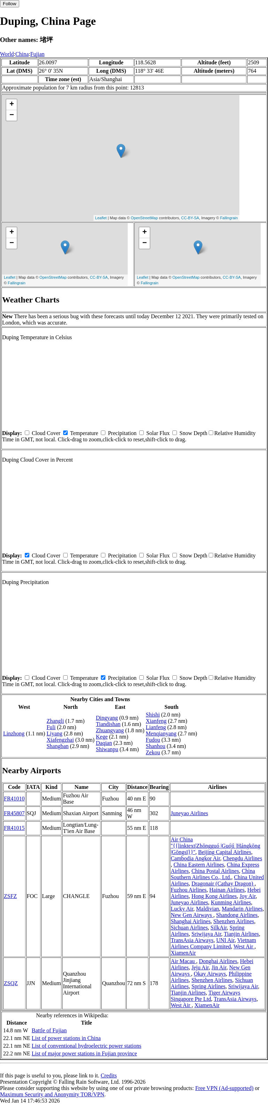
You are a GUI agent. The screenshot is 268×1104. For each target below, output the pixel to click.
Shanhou (155, 746)
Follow (9, 3)
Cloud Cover (46, 433)
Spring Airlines (208, 986)
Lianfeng (156, 727)
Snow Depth (193, 433)
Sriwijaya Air (206, 934)
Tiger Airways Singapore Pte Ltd (205, 996)
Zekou (153, 752)
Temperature (84, 433)
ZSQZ (11, 983)
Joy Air (247, 896)
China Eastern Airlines (198, 865)
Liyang (54, 733)
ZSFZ (10, 896)
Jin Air (218, 967)
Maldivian (207, 909)
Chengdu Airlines (242, 858)
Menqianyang (161, 733)
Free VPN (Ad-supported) (224, 1088)
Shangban (57, 746)
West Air (243, 946)
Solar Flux (158, 433)
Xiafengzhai (60, 740)
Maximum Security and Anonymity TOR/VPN (52, 1094)
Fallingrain (229, 218)
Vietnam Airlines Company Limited (213, 943)
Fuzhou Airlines (189, 890)
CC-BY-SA (190, 218)
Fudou (153, 740)
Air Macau (183, 961)
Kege (102, 737)
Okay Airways (210, 974)
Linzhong (13, 733)
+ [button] (11, 104)
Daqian (104, 743)
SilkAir (218, 928)
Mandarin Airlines (242, 909)
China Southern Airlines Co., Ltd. (213, 874)
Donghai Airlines (218, 961)
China (22, 54)
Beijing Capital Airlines (224, 852)
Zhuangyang (110, 730)
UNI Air (225, 940)
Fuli (50, 727)
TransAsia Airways (192, 940)
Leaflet (101, 218)
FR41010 (14, 799)
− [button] (11, 115)
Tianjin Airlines (241, 934)
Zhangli (55, 721)
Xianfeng (156, 721)
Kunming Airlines (231, 902)
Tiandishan (108, 724)
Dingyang (107, 718)
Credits (108, 1075)
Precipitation (122, 433)
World (7, 54)
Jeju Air (200, 967)
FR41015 (14, 828)
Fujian (37, 54)
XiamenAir (183, 953)
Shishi (153, 715)
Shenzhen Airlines (233, 921)
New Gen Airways (192, 915)
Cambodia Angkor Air (195, 858)
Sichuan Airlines (189, 928)
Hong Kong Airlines (214, 896)
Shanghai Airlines (190, 921)
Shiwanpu (107, 749)
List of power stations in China (66, 1038)
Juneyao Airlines (189, 813)
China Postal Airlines (215, 871)
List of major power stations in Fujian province (84, 1053)
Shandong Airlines (237, 915)
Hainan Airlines (227, 890)
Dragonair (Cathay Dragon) (223, 883)
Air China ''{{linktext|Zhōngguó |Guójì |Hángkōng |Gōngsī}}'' (215, 845)
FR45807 (14, 813)
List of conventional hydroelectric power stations (86, 1046)
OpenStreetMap (144, 218)
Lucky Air (182, 909)
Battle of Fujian (49, 1030)
